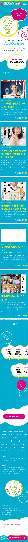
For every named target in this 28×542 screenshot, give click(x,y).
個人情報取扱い (19, 450)
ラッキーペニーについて (21, 434)
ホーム (3, 431)
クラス (10, 434)
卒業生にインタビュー (6, 441)
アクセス (12, 444)
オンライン (4, 447)
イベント (3, 437)
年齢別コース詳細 (18, 431)
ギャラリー (4, 444)
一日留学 (17, 441)
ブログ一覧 (20, 447)
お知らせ (12, 447)
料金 (10, 431)
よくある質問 (20, 444)
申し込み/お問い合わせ (7, 450)
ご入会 (3, 434)
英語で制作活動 (13, 437)
